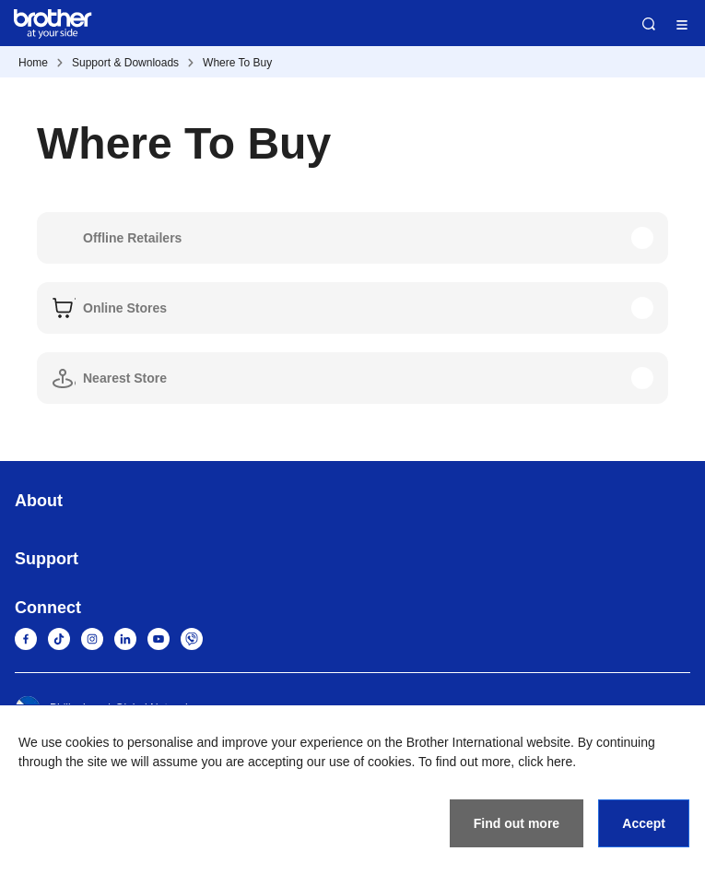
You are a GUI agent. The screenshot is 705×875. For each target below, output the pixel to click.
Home (33, 62)
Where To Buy (237, 62)
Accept (643, 823)
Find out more (516, 823)
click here (545, 761)
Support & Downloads (125, 62)
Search (649, 24)
